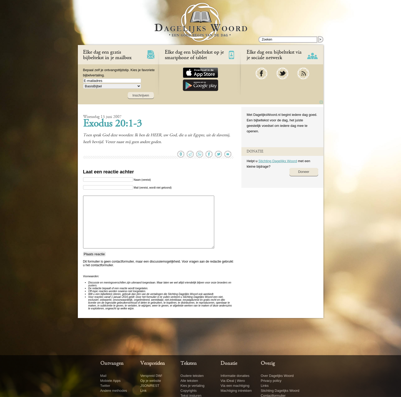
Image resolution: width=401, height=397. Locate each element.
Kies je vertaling (193, 386)
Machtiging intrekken (236, 391)
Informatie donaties (234, 376)
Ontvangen (112, 363)
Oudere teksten (192, 376)
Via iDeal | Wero (232, 381)
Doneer (303, 172)
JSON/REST (149, 386)
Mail (103, 376)
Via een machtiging (234, 386)
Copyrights (189, 391)
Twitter (105, 386)
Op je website (150, 381)
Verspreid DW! (151, 376)
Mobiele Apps (110, 381)
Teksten (189, 363)
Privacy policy (271, 381)
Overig (268, 363)
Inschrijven (140, 95)
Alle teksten (189, 381)
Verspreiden (152, 363)
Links (265, 386)
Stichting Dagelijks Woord (277, 161)
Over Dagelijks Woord (277, 376)
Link (143, 391)
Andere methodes (113, 391)
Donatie (228, 363)
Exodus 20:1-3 (112, 124)
